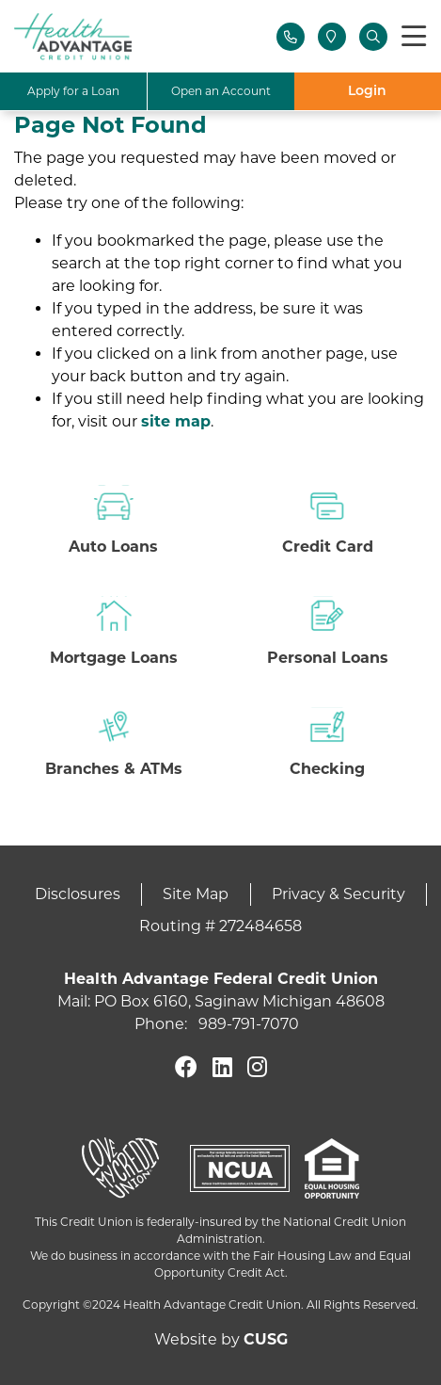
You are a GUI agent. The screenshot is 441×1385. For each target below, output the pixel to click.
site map (176, 421)
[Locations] (332, 37)
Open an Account (221, 91)
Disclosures (77, 894)
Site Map (195, 894)
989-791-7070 (248, 1024)
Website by (221, 1339)
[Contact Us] (290, 37)
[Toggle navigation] (414, 37)
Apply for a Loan (73, 91)
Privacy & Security (338, 894)
